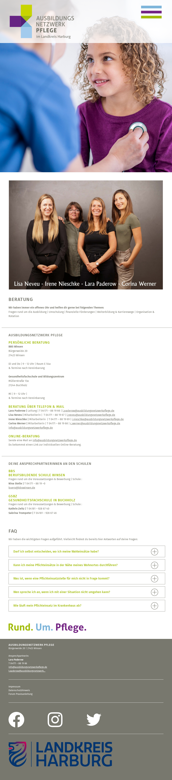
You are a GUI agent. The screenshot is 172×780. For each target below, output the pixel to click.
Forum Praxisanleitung (20, 694)
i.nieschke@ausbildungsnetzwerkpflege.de (98, 419)
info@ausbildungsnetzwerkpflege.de (31, 427)
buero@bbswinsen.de (22, 487)
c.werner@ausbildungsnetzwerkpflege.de (95, 423)
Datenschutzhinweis (19, 690)
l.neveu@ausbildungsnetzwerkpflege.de (91, 414)
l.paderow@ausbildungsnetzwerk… (27, 671)
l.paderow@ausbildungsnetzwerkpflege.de (88, 410)
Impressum (14, 686)
